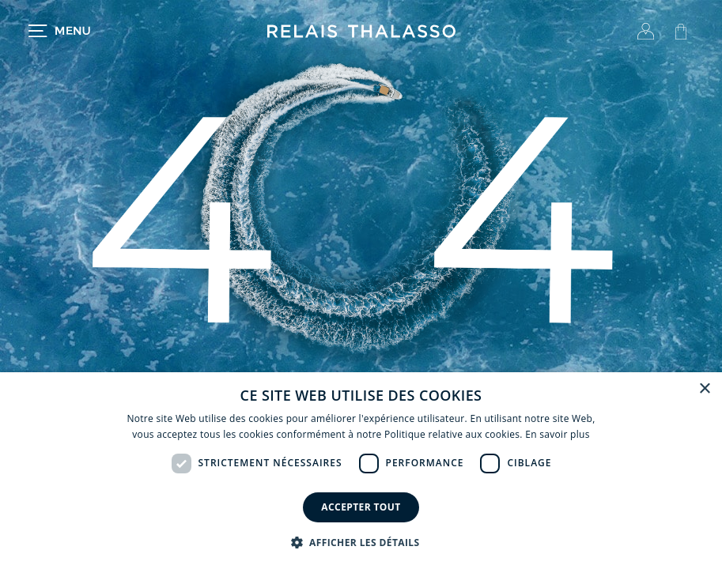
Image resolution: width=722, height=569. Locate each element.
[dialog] (361, 470)
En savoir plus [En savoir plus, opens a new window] (557, 434)
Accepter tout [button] (360, 507)
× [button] (704, 389)
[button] (361, 542)
